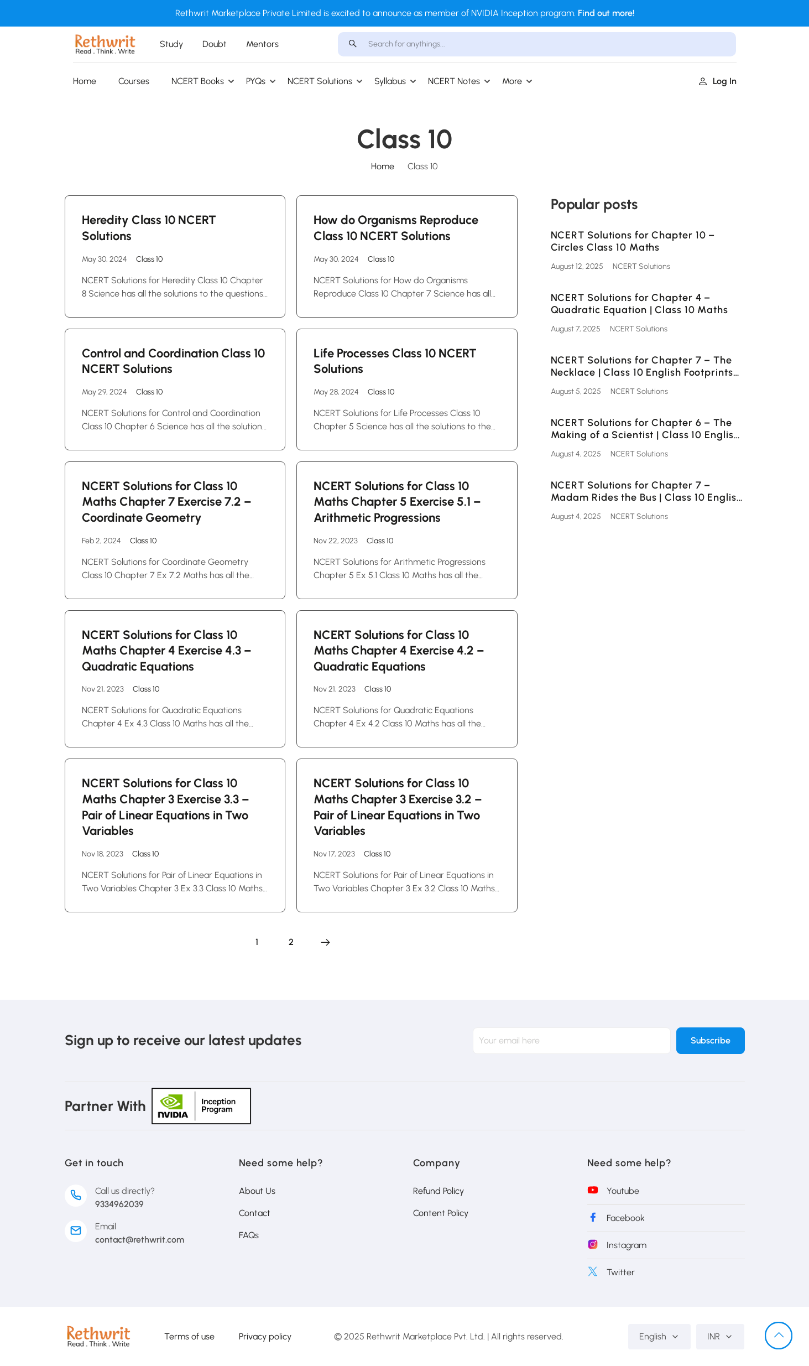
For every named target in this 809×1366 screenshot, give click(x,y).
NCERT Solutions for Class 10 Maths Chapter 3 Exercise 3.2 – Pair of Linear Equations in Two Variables (398, 807)
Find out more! (606, 13)
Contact (254, 1213)
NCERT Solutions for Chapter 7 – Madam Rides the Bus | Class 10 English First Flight (647, 491)
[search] (353, 44)
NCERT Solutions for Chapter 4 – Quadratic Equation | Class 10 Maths (640, 304)
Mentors (262, 44)
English (659, 1336)
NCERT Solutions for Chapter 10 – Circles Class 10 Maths (633, 241)
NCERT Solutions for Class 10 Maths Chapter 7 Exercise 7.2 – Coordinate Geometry (167, 502)
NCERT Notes (454, 81)
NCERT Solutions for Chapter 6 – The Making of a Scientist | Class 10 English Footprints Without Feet (645, 429)
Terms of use (189, 1336)
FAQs (249, 1235)
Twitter (621, 1272)
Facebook (626, 1218)
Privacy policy (265, 1336)
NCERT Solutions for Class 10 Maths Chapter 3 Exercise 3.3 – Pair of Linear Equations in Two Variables (165, 807)
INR (720, 1336)
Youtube (623, 1191)
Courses (133, 81)
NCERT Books (197, 81)
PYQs (255, 81)
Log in (717, 81)
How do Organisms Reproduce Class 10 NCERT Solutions (396, 227)
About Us (257, 1191)
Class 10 (149, 259)
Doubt (214, 44)
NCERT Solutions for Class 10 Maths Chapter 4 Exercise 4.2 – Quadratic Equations (399, 650)
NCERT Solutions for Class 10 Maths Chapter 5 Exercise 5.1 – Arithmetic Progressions (397, 502)
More (512, 81)
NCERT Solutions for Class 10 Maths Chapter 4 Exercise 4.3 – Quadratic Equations (167, 650)
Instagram (626, 1245)
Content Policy (440, 1213)
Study (171, 44)
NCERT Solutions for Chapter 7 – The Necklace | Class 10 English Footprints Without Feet (642, 366)
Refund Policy (438, 1191)
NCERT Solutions (320, 81)
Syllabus (390, 81)
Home (84, 81)
